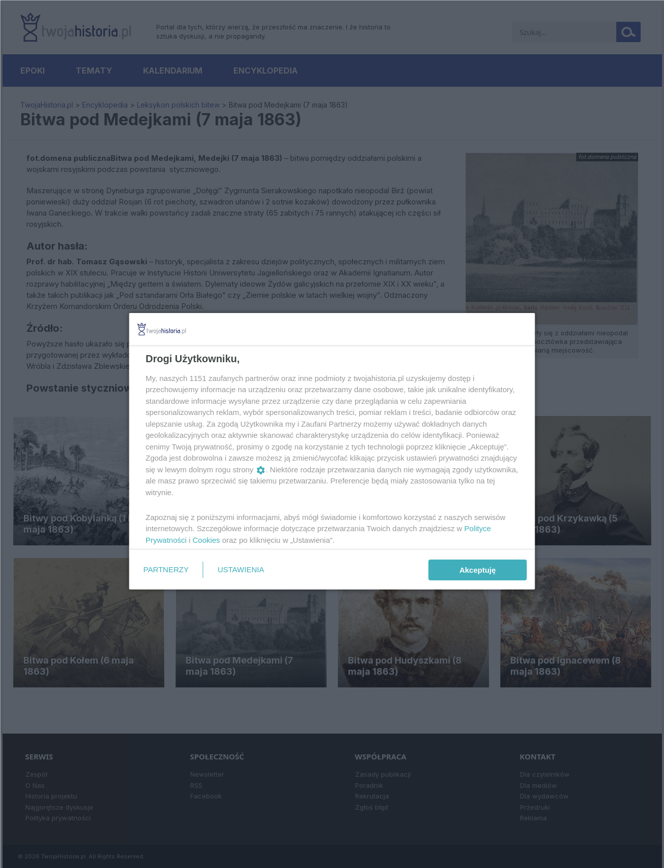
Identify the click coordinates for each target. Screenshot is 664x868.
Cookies (206, 540)
